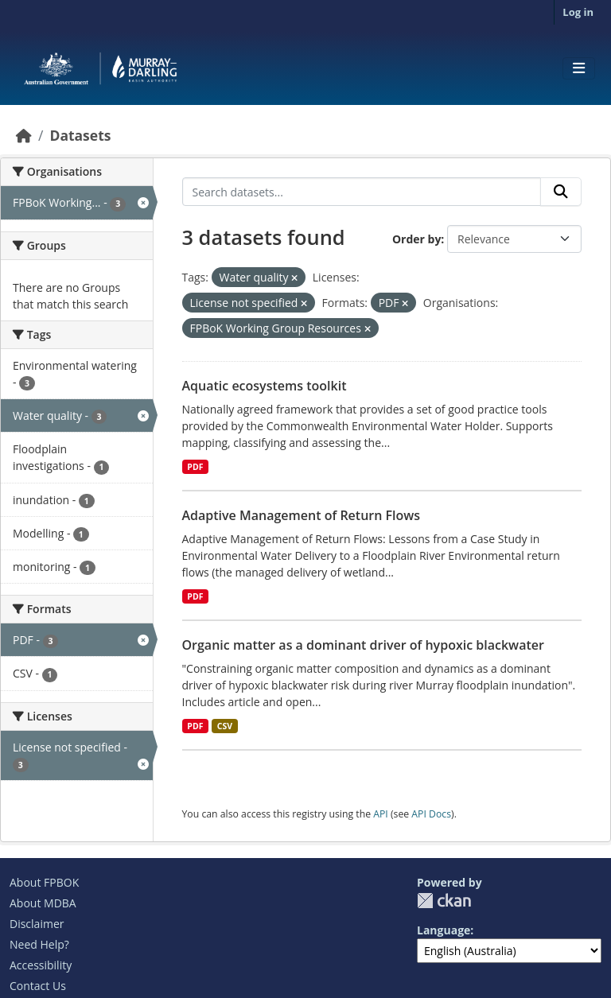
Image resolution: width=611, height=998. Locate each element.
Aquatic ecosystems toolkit (264, 385)
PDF (195, 466)
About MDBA (43, 903)
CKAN (444, 900)
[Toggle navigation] (578, 68)
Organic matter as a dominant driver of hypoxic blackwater (363, 645)
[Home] (24, 135)
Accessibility (41, 965)
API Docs (431, 814)
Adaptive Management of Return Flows (301, 515)
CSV (224, 726)
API (380, 814)
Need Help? (39, 944)
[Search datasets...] (362, 191)
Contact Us (38, 985)
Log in (577, 12)
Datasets (80, 135)
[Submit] (561, 191)
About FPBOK (44, 882)
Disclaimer (37, 923)
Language (443, 930)
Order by (416, 239)
